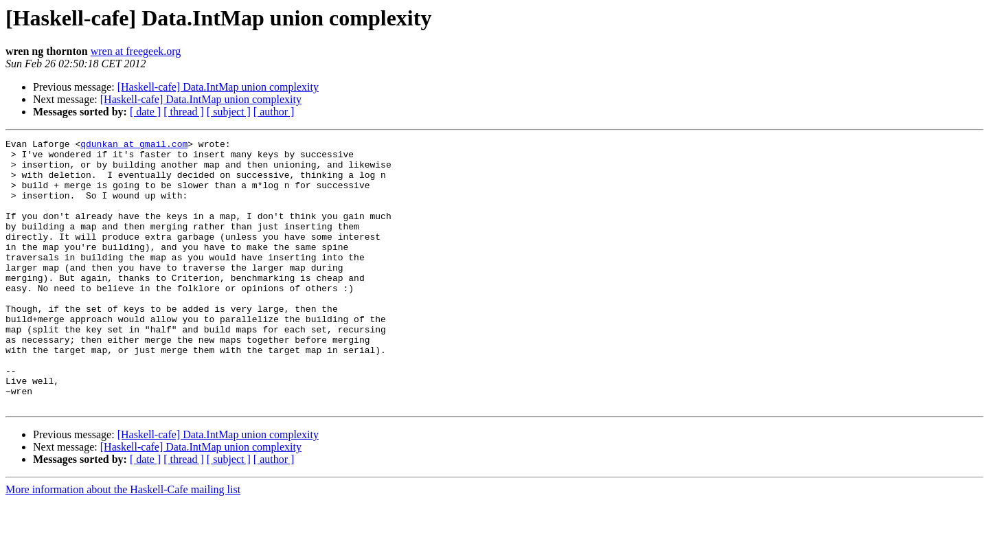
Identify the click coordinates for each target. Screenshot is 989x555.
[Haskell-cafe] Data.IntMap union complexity (218, 87)
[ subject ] (229, 111)
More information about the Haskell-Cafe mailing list (122, 543)
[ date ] (145, 111)
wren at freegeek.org (136, 51)
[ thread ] (183, 111)
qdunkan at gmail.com (133, 145)
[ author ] (274, 111)
